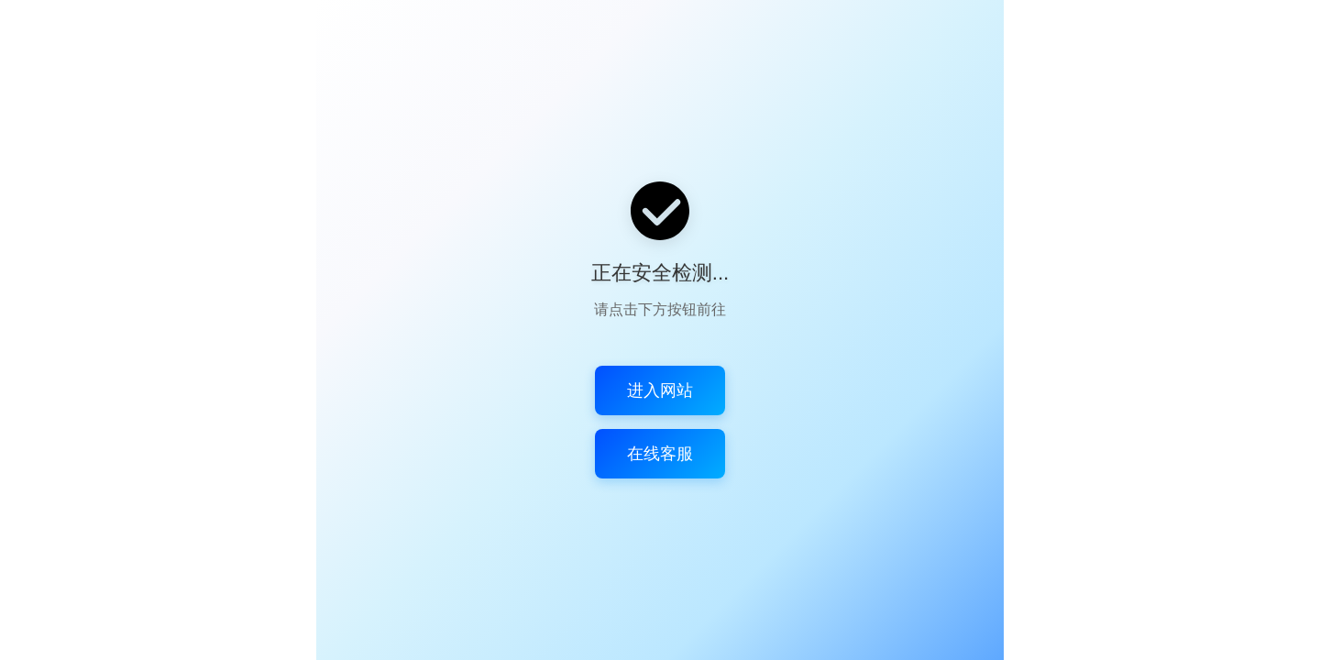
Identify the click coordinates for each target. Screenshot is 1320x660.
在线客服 (660, 454)
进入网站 (660, 390)
